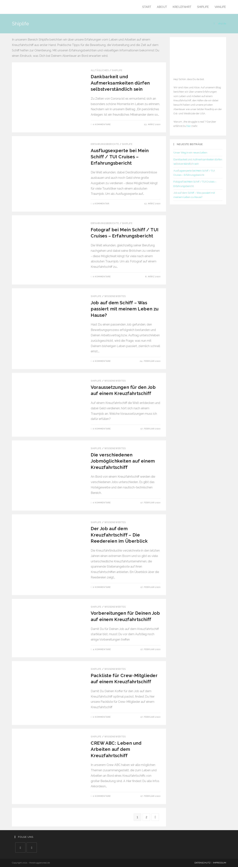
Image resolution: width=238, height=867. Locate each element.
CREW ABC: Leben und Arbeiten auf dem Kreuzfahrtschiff (116, 749)
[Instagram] (32, 847)
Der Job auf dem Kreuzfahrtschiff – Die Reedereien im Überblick (119, 535)
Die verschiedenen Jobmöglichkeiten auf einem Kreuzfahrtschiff (123, 461)
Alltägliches (100, 70)
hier (188, 126)
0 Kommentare (102, 124)
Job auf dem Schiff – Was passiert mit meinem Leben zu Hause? (125, 309)
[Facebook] (20, 847)
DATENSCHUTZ (202, 862)
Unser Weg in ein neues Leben (190, 152)
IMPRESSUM (219, 862)
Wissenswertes (115, 296)
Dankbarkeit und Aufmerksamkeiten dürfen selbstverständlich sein (120, 83)
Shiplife (117, 70)
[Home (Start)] (214, 23)
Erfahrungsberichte (105, 144)
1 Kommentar (101, 203)
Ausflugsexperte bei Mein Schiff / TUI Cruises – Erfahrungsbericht (120, 157)
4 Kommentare (102, 649)
